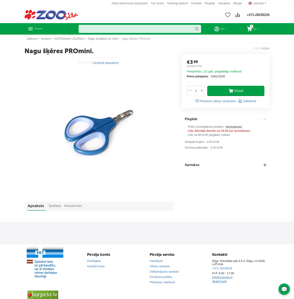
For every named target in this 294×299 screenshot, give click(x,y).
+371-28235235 (257, 15)
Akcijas (238, 3)
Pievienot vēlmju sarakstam (216, 101)
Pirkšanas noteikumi (162, 282)
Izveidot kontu (96, 266)
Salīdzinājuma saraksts (164, 271)
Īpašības (49, 206)
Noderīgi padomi (178, 3)
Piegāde (210, 3)
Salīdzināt (246, 101)
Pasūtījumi (156, 261)
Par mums (158, 3)
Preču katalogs (48, 28)
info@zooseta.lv (222, 277)
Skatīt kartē (219, 281)
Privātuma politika (161, 277)
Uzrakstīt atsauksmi (105, 62)
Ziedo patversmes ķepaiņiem (130, 3)
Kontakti (197, 3)
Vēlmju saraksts (160, 266)
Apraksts (34, 206)
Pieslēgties (94, 261)
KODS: (257, 48)
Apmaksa (225, 3)
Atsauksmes (68, 206)
